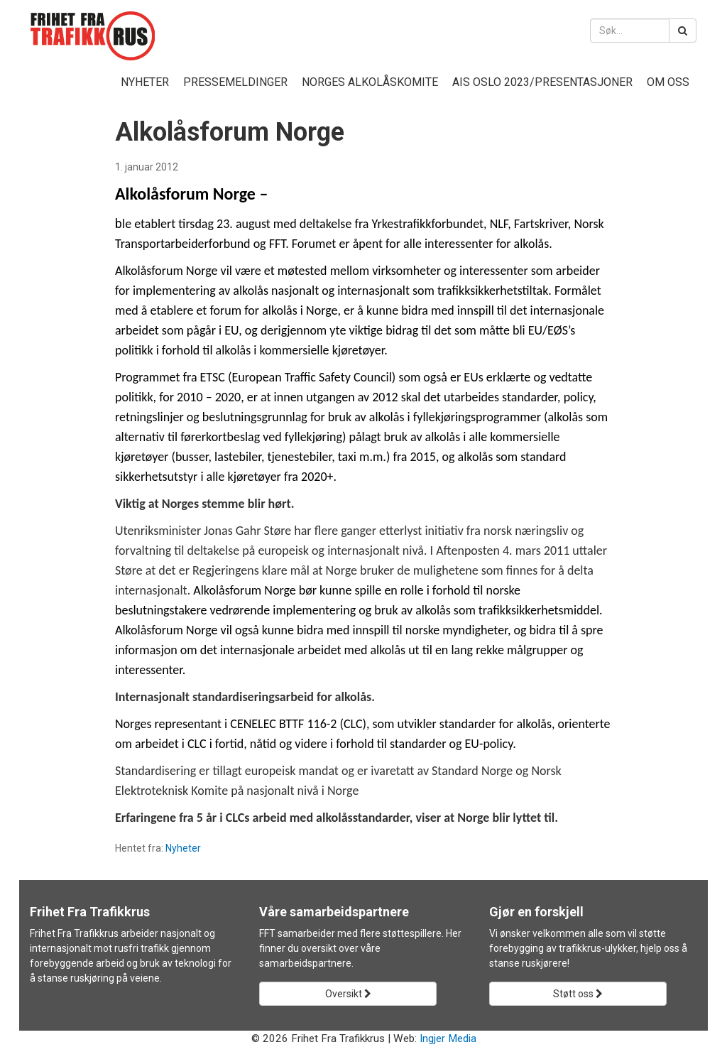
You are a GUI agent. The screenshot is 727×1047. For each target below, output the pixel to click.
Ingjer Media (448, 1038)
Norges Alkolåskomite (370, 82)
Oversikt (348, 993)
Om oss (668, 82)
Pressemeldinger (235, 82)
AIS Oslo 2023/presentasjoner (542, 82)
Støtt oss (578, 993)
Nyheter (145, 82)
